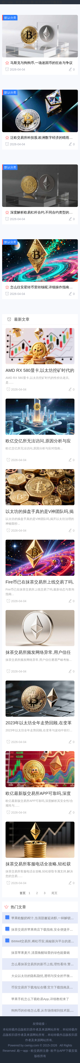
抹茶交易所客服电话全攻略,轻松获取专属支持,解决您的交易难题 (38, 864)
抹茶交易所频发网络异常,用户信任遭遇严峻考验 (38, 652)
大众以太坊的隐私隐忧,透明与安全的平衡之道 (43, 976)
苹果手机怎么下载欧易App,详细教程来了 (40, 999)
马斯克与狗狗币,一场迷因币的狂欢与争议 (41, 63)
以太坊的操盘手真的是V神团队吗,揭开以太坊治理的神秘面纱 (40, 511)
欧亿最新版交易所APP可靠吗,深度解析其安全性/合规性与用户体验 (38, 793)
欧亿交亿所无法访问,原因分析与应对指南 (38, 441)
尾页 (54, 893)
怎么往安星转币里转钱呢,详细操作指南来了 (43, 287)
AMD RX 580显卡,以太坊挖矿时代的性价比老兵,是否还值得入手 (40, 370)
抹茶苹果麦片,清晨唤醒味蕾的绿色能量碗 (40, 952)
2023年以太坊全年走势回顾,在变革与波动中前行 (39, 722)
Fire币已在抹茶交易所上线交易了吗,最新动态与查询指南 (40, 582)
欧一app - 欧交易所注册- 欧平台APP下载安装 (32, 2)
